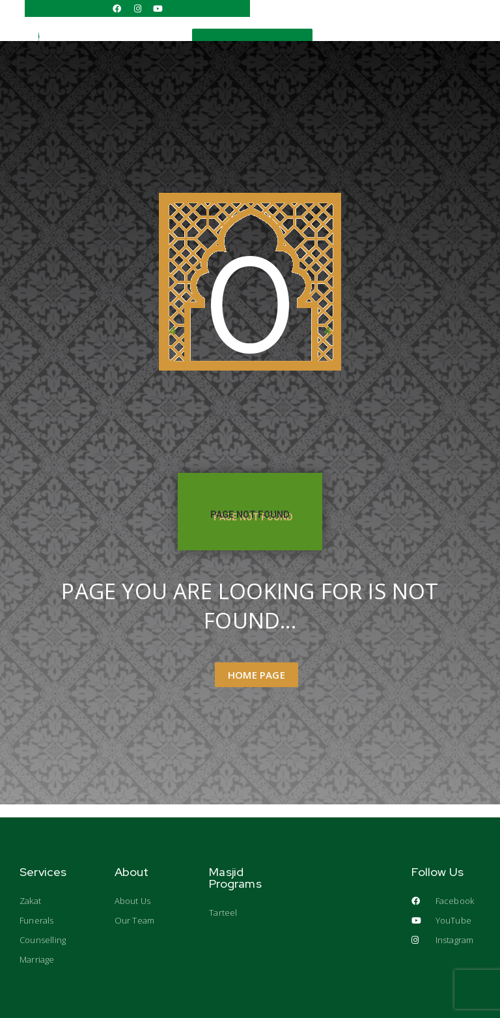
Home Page (256, 674)
